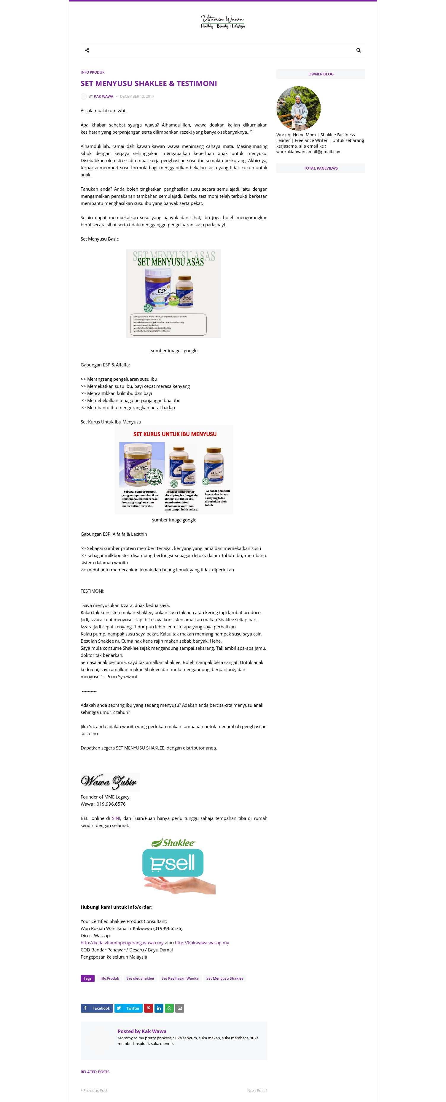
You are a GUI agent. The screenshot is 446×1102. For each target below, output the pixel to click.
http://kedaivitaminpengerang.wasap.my (122, 943)
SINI (116, 818)
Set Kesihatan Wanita (179, 978)
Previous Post (95, 1090)
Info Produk (93, 72)
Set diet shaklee (140, 978)
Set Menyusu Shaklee (224, 978)
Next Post (256, 1090)
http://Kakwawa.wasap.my (202, 943)
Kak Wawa (103, 96)
